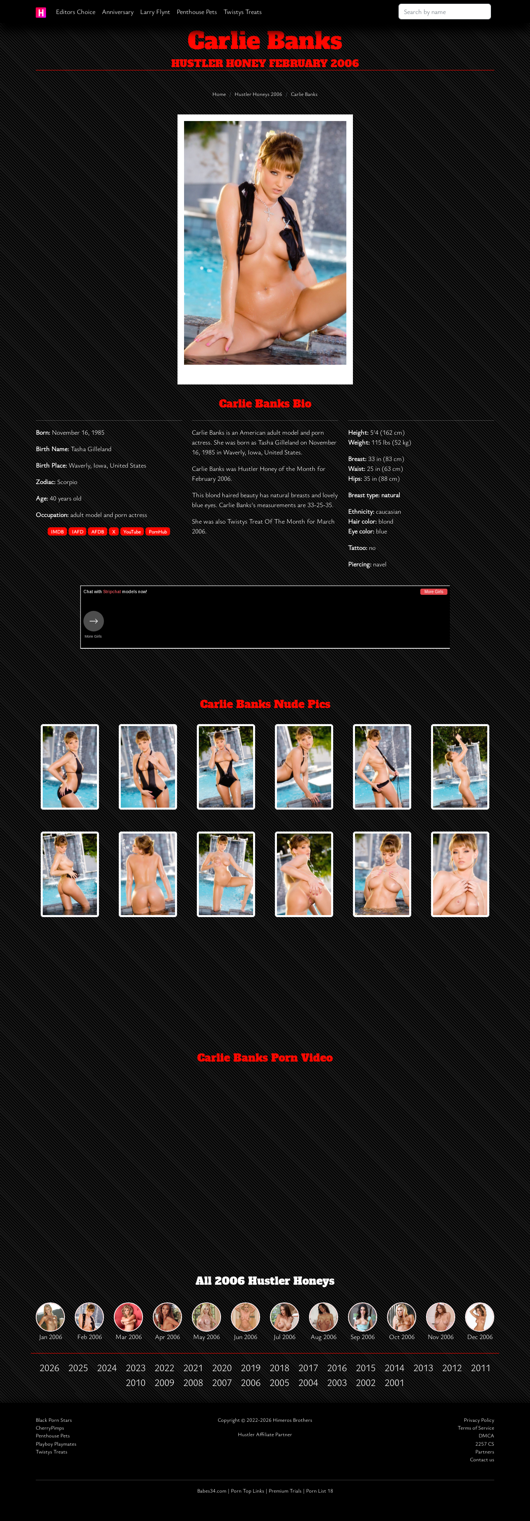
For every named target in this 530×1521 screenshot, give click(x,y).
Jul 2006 (284, 1321)
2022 (164, 1367)
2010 (135, 1382)
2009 (164, 1382)
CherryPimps (50, 1427)
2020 (222, 1367)
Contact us (482, 1459)
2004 (308, 1382)
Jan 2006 (50, 1321)
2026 (49, 1367)
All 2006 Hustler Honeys (265, 1281)
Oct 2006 (401, 1321)
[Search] (445, 11)
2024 (107, 1367)
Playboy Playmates (56, 1443)
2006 (250, 1382)
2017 (308, 1367)
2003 (337, 1382)
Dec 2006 (479, 1321)
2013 (423, 1367)
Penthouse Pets (197, 11)
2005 (279, 1382)
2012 (452, 1367)
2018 (279, 1367)
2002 (366, 1382)
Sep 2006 (362, 1321)
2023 (135, 1367)
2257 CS (484, 1443)
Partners (484, 1451)
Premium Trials (285, 1490)
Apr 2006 (167, 1321)
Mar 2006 (128, 1321)
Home (219, 94)
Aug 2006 (323, 1321)
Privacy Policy (479, 1419)
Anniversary (118, 11)
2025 (78, 1367)
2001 (394, 1382)
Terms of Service (476, 1427)
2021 (193, 1367)
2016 (337, 1367)
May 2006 (206, 1321)
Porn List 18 (319, 1490)
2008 (193, 1382)
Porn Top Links (247, 1490)
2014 (394, 1367)
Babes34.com (211, 1490)
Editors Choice (75, 11)
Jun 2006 (245, 1321)
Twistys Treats (243, 11)
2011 (481, 1367)
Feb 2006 (89, 1321)
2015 (366, 1367)
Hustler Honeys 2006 (258, 94)
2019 (250, 1367)
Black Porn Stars (54, 1419)
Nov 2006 (440, 1321)
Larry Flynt (155, 11)
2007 (222, 1382)
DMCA (486, 1435)
